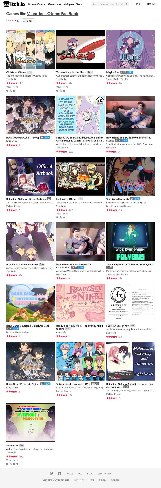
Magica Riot (112, 72)
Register (151, 4)
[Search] (126, 4)
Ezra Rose (111, 332)
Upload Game (73, 4)
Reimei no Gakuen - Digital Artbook (26, 198)
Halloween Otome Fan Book (22, 264)
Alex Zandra (62, 147)
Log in (137, 4)
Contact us (104, 473)
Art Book (27, 20)
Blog (90, 473)
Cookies (115, 479)
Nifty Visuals (12, 141)
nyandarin (61, 332)
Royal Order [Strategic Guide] (22, 383)
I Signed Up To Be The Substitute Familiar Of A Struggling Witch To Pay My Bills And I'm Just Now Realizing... (79, 140)
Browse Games (36, 4)
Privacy (102, 479)
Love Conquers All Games (118, 206)
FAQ (80, 473)
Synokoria (11, 79)
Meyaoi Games (63, 391)
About (69, 473)
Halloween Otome (66, 198)
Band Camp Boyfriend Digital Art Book (28, 325)
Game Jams (54, 4)
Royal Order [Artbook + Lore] (22, 137)
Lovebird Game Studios (17, 332)
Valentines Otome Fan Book (52, 13)
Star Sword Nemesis (117, 198)
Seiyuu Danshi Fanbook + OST (73, 383)
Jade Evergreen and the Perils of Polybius (129, 264)
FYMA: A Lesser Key (117, 325)
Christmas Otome (16, 72)
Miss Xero (111, 147)
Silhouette (12, 445)
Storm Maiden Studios (117, 79)
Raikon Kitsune (13, 206)
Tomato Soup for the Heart (71, 72)
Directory (78, 479)
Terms (91, 479)
